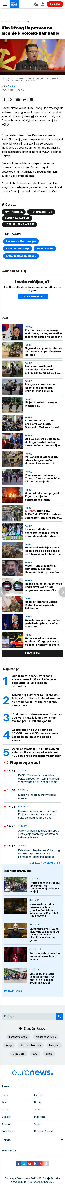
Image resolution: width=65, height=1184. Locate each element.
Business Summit (43, 1131)
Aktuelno (24, 806)
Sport (37, 1109)
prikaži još (32, 653)
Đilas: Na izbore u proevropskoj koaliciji (37, 796)
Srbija (49, 1053)
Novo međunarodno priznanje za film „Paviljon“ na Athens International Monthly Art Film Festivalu (45, 910)
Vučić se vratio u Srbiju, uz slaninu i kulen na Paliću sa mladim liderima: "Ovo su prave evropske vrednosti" (36, 752)
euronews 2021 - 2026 (31, 1178)
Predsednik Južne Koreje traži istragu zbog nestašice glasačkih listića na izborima (43, 333)
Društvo (34, 969)
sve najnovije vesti (45, 862)
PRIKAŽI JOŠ (13, 991)
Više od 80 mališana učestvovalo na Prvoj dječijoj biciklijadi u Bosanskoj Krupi (42, 978)
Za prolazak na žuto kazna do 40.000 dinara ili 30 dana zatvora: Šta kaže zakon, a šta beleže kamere (35, 735)
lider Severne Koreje (19, 224)
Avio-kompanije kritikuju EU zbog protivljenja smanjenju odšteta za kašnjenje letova (38, 834)
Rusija (9, 1045)
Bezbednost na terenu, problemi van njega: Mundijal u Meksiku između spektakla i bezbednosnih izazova (42, 424)
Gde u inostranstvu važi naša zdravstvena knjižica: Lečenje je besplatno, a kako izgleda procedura (34, 681)
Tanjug (12, 86)
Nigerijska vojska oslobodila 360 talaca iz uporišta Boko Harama (43, 351)
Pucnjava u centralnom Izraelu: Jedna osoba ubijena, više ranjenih (40, 388)
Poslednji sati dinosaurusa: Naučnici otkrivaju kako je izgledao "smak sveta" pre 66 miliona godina (37, 717)
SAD (35, 1053)
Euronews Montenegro (21, 241)
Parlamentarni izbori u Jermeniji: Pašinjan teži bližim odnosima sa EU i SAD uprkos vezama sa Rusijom (43, 369)
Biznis (37, 1102)
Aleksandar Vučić (46, 1036)
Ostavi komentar (32, 296)
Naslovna (6, 21)
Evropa (22, 845)
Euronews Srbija (18, 1036)
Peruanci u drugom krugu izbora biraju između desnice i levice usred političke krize (41, 460)
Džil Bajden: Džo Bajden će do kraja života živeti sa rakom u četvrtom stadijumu (43, 442)
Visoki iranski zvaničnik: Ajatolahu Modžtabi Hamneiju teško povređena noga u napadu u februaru (42, 569)
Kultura (34, 878)
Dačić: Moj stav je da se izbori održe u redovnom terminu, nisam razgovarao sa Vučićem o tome (39, 779)
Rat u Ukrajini (44, 248)
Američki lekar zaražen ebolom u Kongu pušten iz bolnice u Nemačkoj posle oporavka (42, 641)
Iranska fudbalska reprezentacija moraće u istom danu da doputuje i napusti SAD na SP (41, 533)
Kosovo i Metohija (17, 248)
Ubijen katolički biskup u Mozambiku (41, 404)
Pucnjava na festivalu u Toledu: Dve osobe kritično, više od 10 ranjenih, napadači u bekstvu (43, 478)
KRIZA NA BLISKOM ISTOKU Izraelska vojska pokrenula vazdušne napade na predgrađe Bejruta (43, 514)
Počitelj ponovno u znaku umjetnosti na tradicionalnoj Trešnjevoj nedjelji (44, 887)
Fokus (27, 21)
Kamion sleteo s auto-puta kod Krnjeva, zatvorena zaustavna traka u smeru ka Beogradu (37, 814)
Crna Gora (18, 1053)
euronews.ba (18, 870)
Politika (23, 770)
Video (37, 1124)
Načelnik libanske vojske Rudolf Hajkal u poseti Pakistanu (41, 605)
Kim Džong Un (14, 211)
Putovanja (40, 1116)
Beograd (54, 1045)
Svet (17, 21)
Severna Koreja (41, 211)
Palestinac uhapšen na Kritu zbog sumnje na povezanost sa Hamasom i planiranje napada (39, 853)
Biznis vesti (24, 826)
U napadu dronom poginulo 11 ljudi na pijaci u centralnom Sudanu (42, 496)
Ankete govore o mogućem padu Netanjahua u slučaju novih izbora (43, 623)
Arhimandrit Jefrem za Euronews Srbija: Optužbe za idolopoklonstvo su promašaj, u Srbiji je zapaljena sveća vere (36, 700)
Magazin (6, 1116)
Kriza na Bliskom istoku (21, 255)
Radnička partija (17, 218)
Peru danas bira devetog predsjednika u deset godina (44, 956)
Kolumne (6, 1124)
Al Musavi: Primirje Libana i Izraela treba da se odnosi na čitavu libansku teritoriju (43, 551)
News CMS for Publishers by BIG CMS (32, 1181)
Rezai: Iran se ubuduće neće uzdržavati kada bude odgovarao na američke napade (43, 587)
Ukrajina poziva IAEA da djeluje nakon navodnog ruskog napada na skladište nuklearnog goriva (44, 934)
